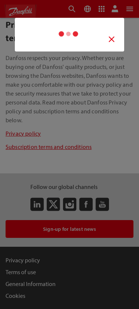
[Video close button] (111, 39)
